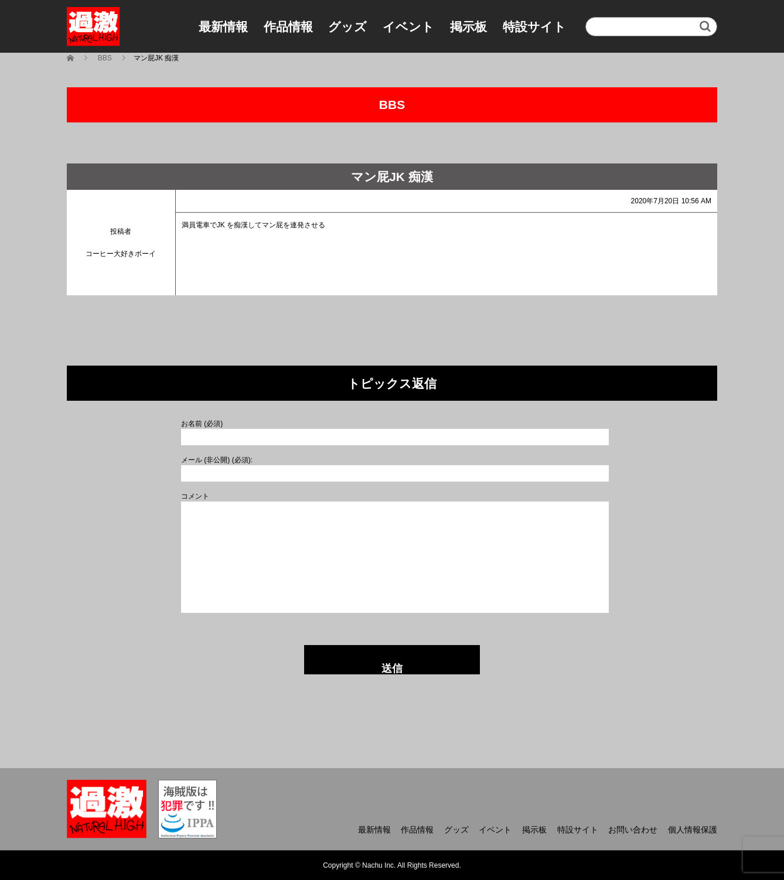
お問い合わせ (632, 829)
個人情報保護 (692, 829)
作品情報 (288, 26)
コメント (195, 496)
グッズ (347, 26)
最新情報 (223, 26)
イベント (408, 26)
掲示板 (468, 26)
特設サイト (534, 26)
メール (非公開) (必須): (217, 460)
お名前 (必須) (202, 423)
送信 (392, 668)
